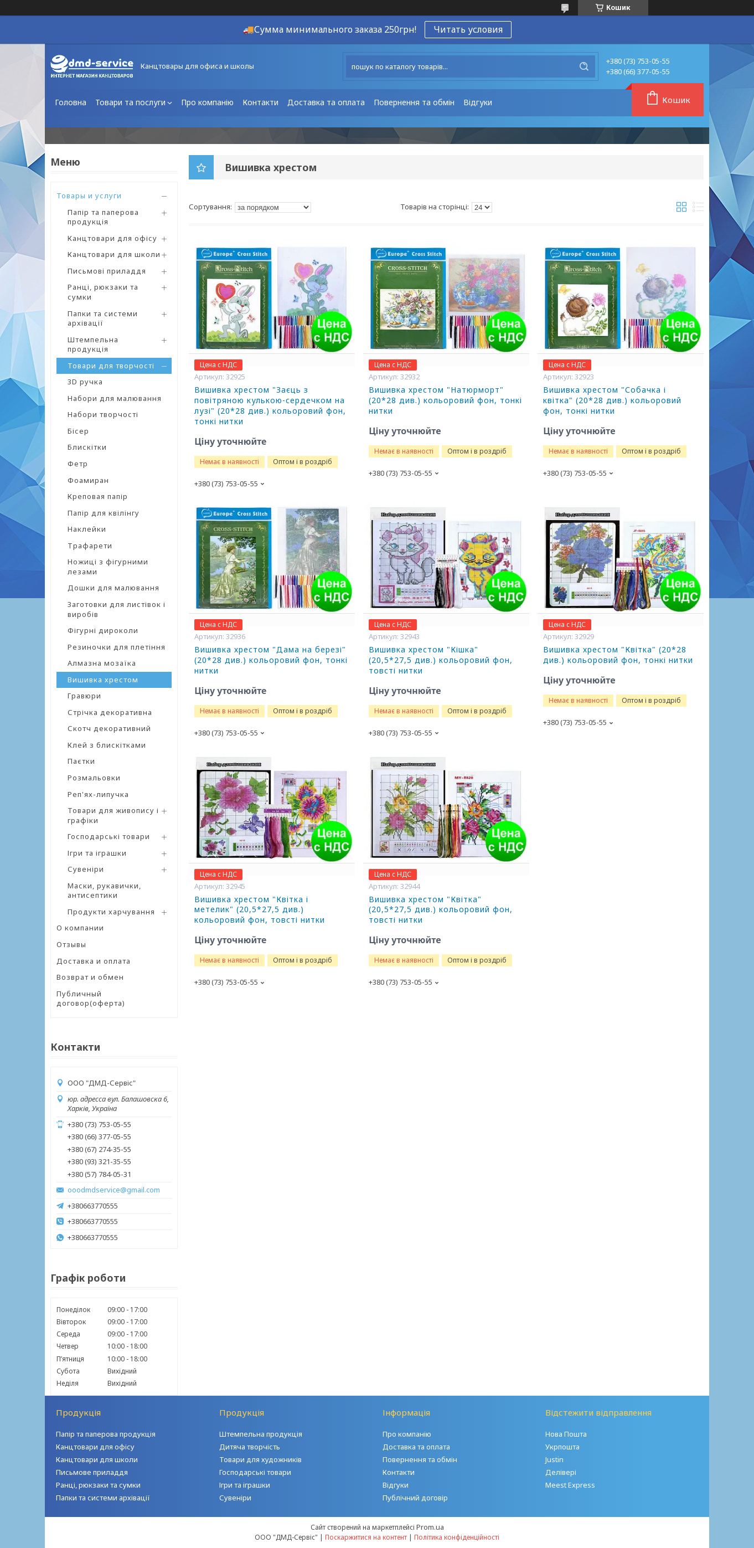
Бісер (78, 431)
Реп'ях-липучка (98, 794)
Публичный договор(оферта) (90, 999)
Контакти (260, 102)
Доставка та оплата (326, 102)
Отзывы (71, 944)
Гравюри (84, 696)
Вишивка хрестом (103, 680)
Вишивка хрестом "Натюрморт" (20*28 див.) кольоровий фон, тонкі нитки (445, 400)
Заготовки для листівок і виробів (117, 609)
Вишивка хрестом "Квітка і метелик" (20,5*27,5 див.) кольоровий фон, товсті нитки (259, 909)
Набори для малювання (115, 398)
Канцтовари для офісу (112, 238)
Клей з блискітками (107, 745)
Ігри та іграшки (97, 853)
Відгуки (477, 102)
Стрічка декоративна (110, 712)
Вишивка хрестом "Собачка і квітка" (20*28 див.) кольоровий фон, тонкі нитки (612, 400)
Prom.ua (430, 1527)
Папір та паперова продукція (103, 217)
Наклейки (87, 529)
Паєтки (81, 761)
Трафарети (90, 546)
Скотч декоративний (109, 728)
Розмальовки (94, 778)
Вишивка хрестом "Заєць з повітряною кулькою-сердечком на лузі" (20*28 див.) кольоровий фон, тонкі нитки (270, 405)
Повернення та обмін (414, 102)
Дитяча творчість (249, 1447)
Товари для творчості (111, 366)
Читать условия (468, 29)
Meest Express (570, 1485)
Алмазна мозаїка (102, 663)
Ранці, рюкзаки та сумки (103, 292)
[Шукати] (584, 66)
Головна (70, 102)
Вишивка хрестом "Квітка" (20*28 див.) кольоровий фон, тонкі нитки (618, 655)
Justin (554, 1459)
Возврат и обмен (90, 977)
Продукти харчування (111, 912)
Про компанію (207, 102)
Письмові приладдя (107, 271)
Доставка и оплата (93, 961)
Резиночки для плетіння (117, 647)
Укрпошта (562, 1447)
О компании (80, 928)
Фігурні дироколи (103, 630)
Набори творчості (103, 414)
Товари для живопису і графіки (113, 815)
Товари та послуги (130, 102)
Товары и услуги (89, 195)
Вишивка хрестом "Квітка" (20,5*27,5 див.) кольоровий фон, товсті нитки (441, 909)
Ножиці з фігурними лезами (108, 567)
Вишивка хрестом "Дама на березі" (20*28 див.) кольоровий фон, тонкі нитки (271, 660)
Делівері (560, 1472)
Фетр (78, 464)
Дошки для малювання (113, 588)
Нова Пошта (566, 1434)
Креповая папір (98, 496)
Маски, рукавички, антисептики (104, 891)
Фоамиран (88, 480)
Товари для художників (260, 1459)
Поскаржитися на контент (366, 1537)
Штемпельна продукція (93, 344)
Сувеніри (86, 869)
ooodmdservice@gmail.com (114, 1190)
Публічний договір (415, 1498)
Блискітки (87, 447)
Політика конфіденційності (456, 1537)
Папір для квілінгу (104, 513)
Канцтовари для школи (114, 254)
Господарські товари (109, 836)
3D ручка (85, 382)
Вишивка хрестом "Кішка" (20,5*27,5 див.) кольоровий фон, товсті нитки (441, 660)
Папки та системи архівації (103, 318)
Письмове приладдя (92, 1472)
